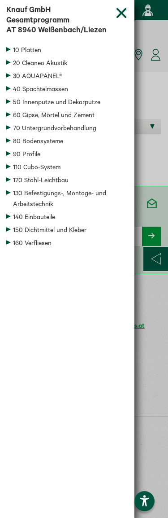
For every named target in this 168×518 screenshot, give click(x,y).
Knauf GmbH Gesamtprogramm (57, 22)
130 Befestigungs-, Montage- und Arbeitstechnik (59, 200)
